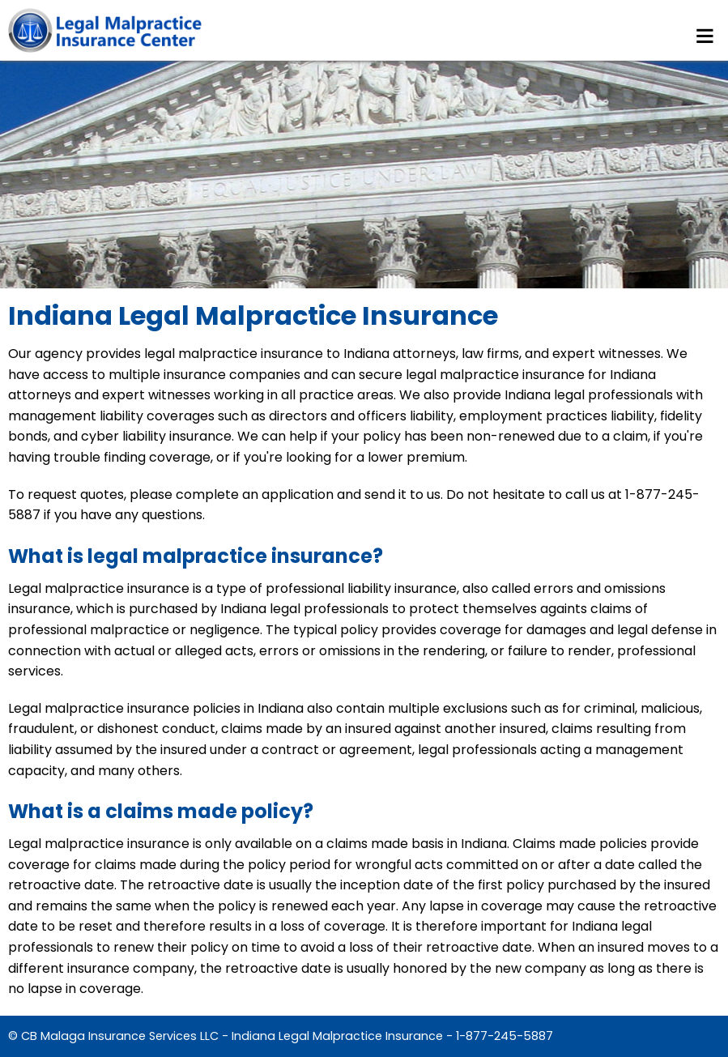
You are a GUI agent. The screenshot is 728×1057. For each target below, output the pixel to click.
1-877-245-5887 (504, 1036)
